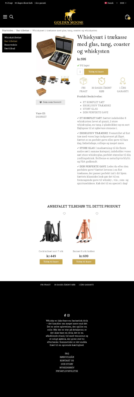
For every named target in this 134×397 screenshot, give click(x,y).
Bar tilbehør (10, 40)
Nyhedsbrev (67, 367)
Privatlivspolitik (67, 370)
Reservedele (10, 44)
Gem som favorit (50, 101)
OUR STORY (67, 363)
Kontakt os (67, 360)
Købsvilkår (67, 356)
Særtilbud (9, 48)
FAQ (67, 353)
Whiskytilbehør (13, 37)
